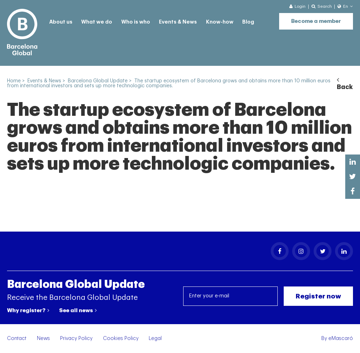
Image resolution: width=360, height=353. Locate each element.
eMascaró (340, 338)
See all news (78, 310)
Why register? (28, 310)
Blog (248, 22)
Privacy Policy (76, 338)
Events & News (178, 22)
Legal (155, 338)
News (43, 338)
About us (60, 22)
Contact (16, 338)
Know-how (219, 22)
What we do (96, 22)
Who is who (135, 22)
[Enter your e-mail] (230, 296)
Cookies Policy (121, 338)
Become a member (316, 21)
